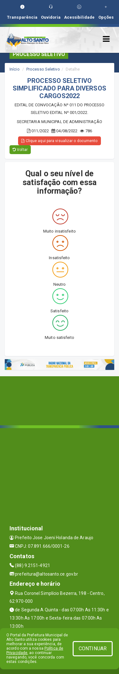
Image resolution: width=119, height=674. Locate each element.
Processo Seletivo (43, 69)
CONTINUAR (93, 649)
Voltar (20, 149)
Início (15, 69)
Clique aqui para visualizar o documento (59, 141)
